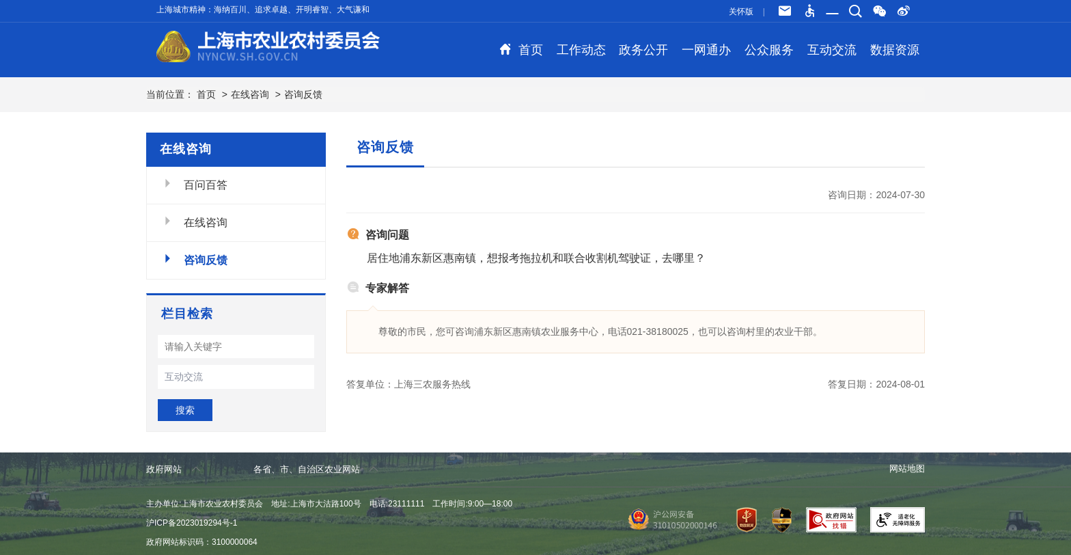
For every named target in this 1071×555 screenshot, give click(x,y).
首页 (521, 50)
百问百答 (194, 184)
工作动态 (581, 50)
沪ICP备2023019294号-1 (191, 523)
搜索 (185, 410)
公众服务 (769, 50)
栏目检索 (187, 314)
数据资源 (894, 50)
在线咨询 (250, 94)
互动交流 (832, 50)
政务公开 (643, 50)
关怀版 (741, 11)
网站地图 (907, 468)
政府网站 (173, 469)
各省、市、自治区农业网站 (315, 469)
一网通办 (706, 50)
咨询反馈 (303, 94)
